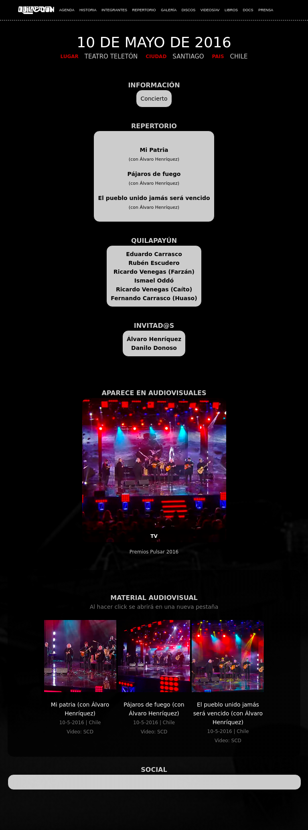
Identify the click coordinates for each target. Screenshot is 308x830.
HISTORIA (87, 10)
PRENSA (265, 10)
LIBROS (231, 10)
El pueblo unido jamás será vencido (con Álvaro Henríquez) (228, 713)
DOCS (248, 10)
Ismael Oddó (154, 280)
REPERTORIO (144, 10)
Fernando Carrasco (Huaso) (154, 298)
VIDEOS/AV (210, 10)
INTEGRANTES (114, 10)
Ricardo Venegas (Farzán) (154, 272)
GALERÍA (168, 10)
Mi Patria (154, 150)
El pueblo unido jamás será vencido (154, 198)
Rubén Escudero (153, 263)
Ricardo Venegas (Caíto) (154, 289)
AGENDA (67, 10)
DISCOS (189, 10)
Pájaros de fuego (154, 174)
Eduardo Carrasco (154, 254)
